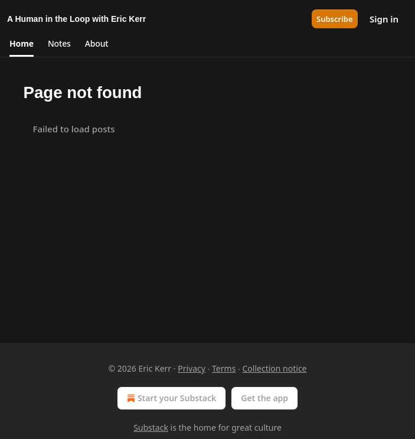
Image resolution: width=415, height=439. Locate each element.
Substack (150, 427)
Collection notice (275, 368)
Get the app (264, 398)
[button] (21, 44)
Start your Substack (170, 398)
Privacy (191, 368)
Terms (224, 368)
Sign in (384, 19)
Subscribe (334, 19)
